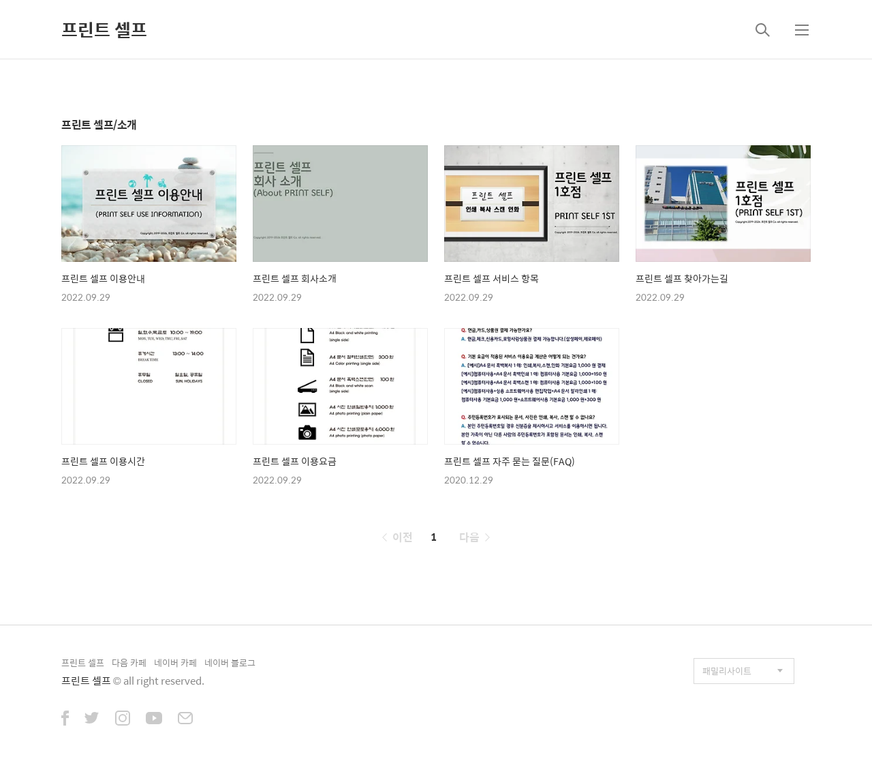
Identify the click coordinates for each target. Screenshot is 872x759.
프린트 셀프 (104, 29)
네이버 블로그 (229, 662)
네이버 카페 (175, 662)
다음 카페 (129, 662)
